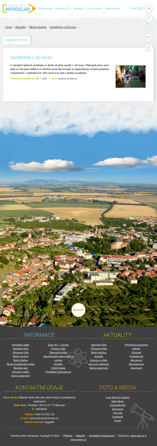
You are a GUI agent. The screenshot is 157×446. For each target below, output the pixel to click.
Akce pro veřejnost (98, 364)
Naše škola (117, 401)
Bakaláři (149, 28)
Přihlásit (67, 435)
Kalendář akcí (112, 8)
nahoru (78, 310)
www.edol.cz (137, 435)
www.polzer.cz (78, 439)
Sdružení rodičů (20, 371)
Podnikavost (136, 356)
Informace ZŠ (61, 8)
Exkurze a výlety (99, 360)
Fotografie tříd (117, 405)
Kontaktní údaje (20, 344)
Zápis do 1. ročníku (58, 344)
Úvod (9, 27)
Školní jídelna (20, 360)
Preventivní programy (136, 344)
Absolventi (136, 368)
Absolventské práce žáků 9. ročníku (58, 358)
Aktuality (78, 8)
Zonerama (117, 409)
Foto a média (94, 8)
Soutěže (98, 356)
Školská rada (21, 368)
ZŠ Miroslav (19, 9)
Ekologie (136, 352)
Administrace (149, 18)
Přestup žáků (58, 348)
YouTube (117, 412)
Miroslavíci (136, 360)
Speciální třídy (20, 348)
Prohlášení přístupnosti (58, 371)
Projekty (58, 364)
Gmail (148, 37)
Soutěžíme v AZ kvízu (63, 27)
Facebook (149, 47)
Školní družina (38, 27)
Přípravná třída (21, 352)
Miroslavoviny (136, 364)
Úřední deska (45, 8)
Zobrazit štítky (16, 40)
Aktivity (136, 348)
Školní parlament (20, 375)
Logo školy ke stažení (117, 397)
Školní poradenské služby (21, 364)
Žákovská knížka (58, 352)
